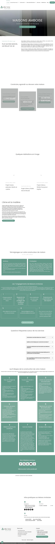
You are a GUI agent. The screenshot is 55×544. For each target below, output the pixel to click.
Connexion (52, 542)
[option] (27, 175)
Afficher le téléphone (41, 534)
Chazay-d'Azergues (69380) (30, 520)
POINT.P (25, 543)
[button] (11, 170)
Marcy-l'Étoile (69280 (37, 519)
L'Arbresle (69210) (28, 519)
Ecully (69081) (39, 520)
